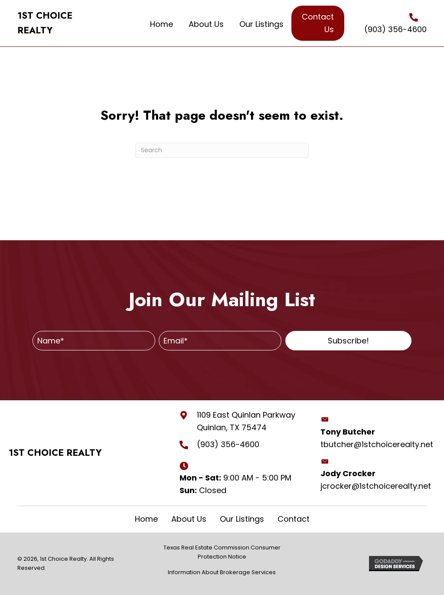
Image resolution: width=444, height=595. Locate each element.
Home (146, 519)
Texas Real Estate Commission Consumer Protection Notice (222, 552)
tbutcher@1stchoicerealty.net (376, 444)
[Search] (222, 150)
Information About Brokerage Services (222, 572)
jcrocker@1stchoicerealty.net (375, 486)
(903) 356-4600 (395, 29)
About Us (188, 519)
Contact (294, 519)
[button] (348, 340)
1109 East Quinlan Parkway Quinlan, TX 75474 (246, 421)
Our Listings (242, 519)
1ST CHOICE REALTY (55, 452)
